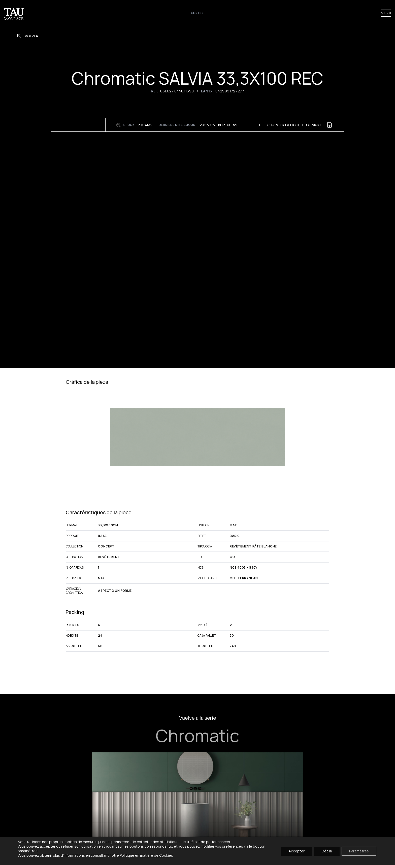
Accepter (297, 850)
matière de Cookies (156, 855)
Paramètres (359, 850)
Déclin (327, 850)
